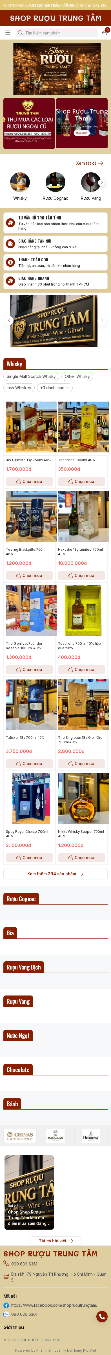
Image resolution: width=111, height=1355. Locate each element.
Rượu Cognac (55, 198)
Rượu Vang (91, 198)
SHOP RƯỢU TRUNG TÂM (38, 1340)
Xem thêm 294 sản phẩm (55, 873)
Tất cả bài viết (55, 1241)
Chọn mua (29, 481)
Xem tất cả (89, 163)
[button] (31, 376)
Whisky (20, 198)
